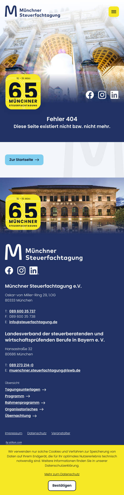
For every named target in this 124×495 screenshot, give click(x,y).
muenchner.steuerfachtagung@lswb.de (44, 370)
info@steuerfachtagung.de (33, 322)
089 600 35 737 (22, 311)
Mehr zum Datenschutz (61, 474)
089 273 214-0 (21, 365)
